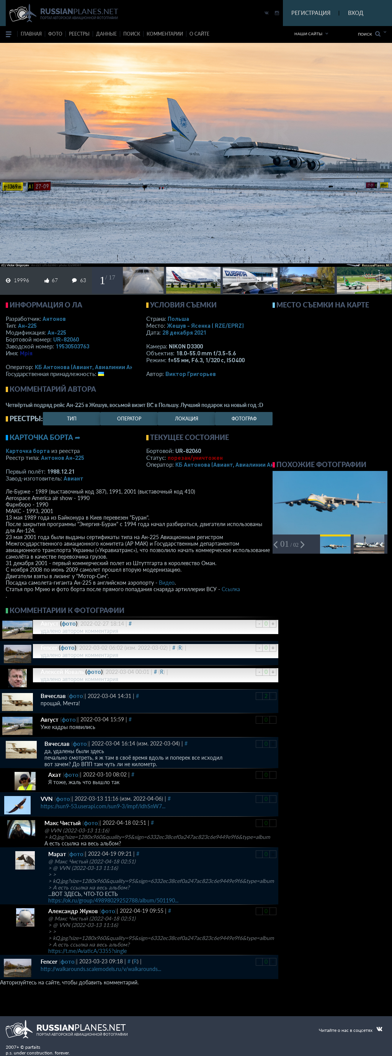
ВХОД (355, 13)
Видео (167, 582)
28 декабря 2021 (184, 332)
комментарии (165, 34)
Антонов (54, 318)
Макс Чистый (62, 822)
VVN (47, 798)
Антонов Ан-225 (62, 457)
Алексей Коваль (62, 671)
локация (186, 419)
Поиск (369, 34)
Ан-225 (27, 325)
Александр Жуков (73, 910)
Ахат (54, 774)
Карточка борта (28, 450)
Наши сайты (308, 33)
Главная (31, 34)
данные (106, 34)
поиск (131, 34)
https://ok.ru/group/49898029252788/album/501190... (113, 900)
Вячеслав (53, 695)
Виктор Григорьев (190, 373)
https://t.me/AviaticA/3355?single (87, 951)
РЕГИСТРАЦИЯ (310, 13)
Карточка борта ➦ (45, 437)
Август (50, 623)
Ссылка (231, 589)
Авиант (73, 478)
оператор (129, 419)
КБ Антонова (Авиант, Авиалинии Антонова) (95, 366)
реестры (79, 34)
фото (55, 34)
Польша (178, 318)
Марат (57, 853)
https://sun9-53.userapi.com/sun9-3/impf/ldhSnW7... (103, 806)
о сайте (199, 34)
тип (72, 419)
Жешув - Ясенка (205, 325)
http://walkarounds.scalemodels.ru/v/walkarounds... (101, 969)
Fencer (49, 647)
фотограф (244, 419)
